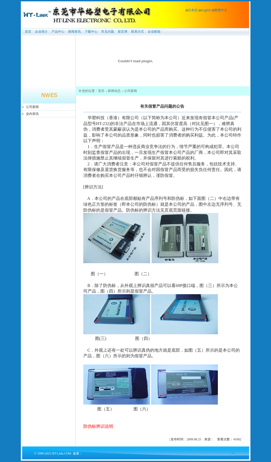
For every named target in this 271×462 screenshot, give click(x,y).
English (206, 10)
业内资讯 (32, 114)
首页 (28, 31)
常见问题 (107, 31)
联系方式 (137, 31)
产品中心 (58, 31)
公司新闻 (32, 107)
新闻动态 (114, 91)
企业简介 (41, 31)
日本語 (193, 10)
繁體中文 (220, 10)
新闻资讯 (74, 31)
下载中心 (91, 31)
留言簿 (122, 31)
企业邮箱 (154, 31)
